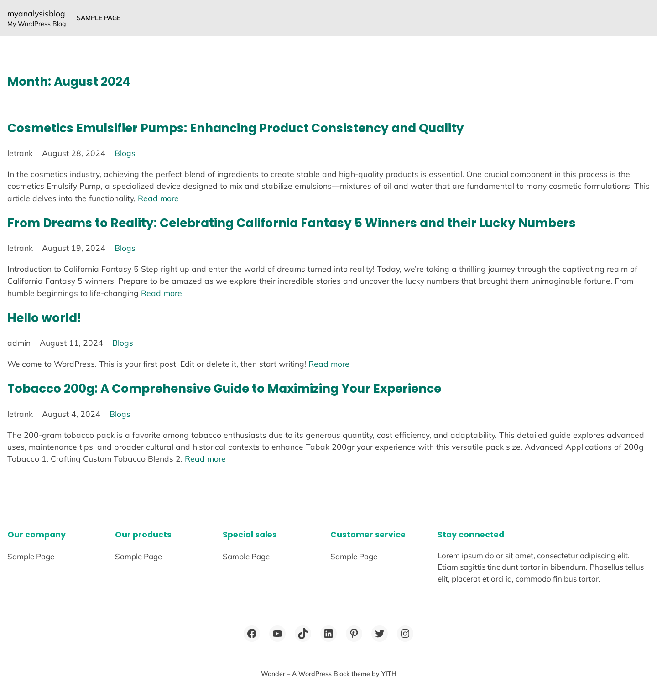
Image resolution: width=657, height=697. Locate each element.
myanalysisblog (36, 13)
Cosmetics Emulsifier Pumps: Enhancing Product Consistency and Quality (235, 128)
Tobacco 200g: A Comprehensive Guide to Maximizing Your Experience (224, 388)
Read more (158, 198)
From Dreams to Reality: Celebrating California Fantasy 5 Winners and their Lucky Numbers (291, 222)
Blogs (125, 153)
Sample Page (98, 18)
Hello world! (44, 317)
